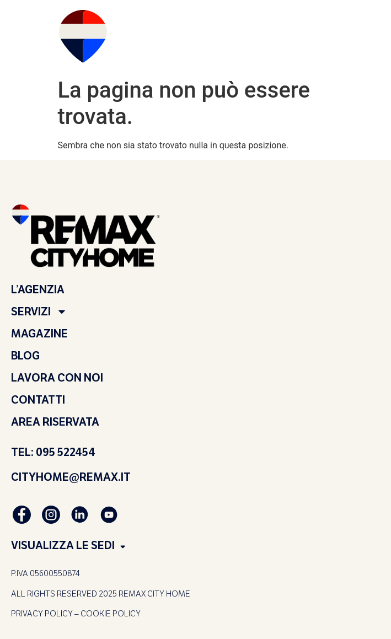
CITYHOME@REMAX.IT (71, 477)
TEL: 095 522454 (53, 452)
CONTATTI (38, 399)
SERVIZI (39, 311)
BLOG (25, 355)
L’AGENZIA (38, 289)
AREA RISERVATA (55, 421)
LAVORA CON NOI (57, 377)
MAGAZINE (39, 333)
